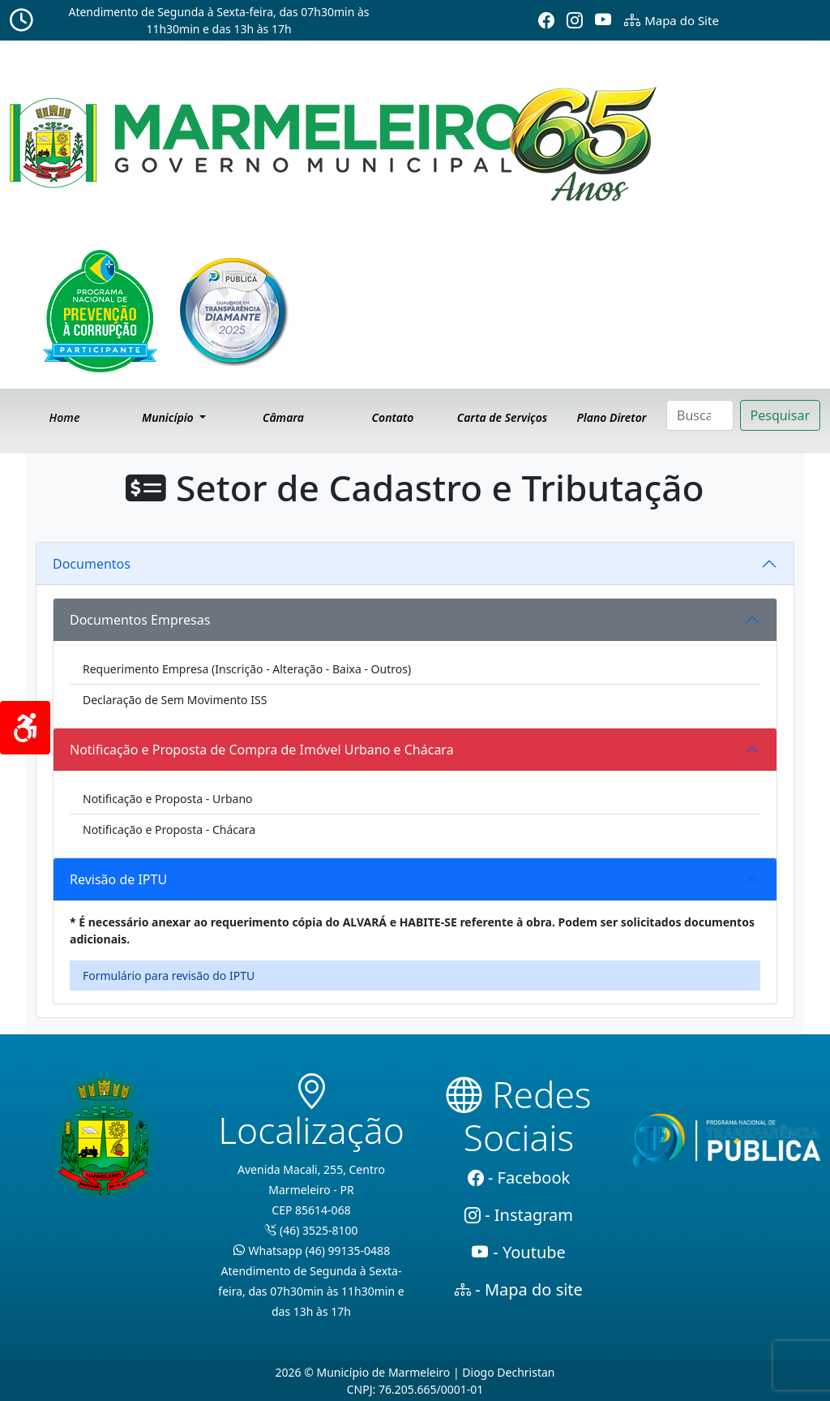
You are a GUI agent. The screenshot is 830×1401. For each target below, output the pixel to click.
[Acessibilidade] (25, 727)
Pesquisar (780, 415)
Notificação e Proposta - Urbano (168, 798)
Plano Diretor (611, 417)
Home (64, 417)
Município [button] (169, 417)
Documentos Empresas (140, 620)
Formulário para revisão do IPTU (169, 975)
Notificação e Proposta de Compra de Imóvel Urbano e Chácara (262, 750)
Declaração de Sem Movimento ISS (175, 699)
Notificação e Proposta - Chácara (169, 829)
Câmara (283, 417)
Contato (393, 417)
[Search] (700, 415)
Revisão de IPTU (118, 879)
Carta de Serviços (502, 417)
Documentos (91, 564)
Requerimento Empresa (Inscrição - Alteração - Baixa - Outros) (247, 669)
